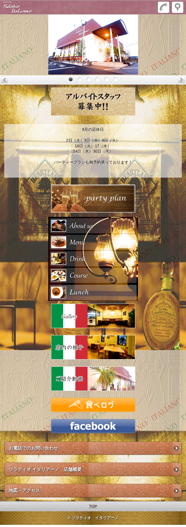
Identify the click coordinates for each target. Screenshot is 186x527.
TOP (93, 506)
